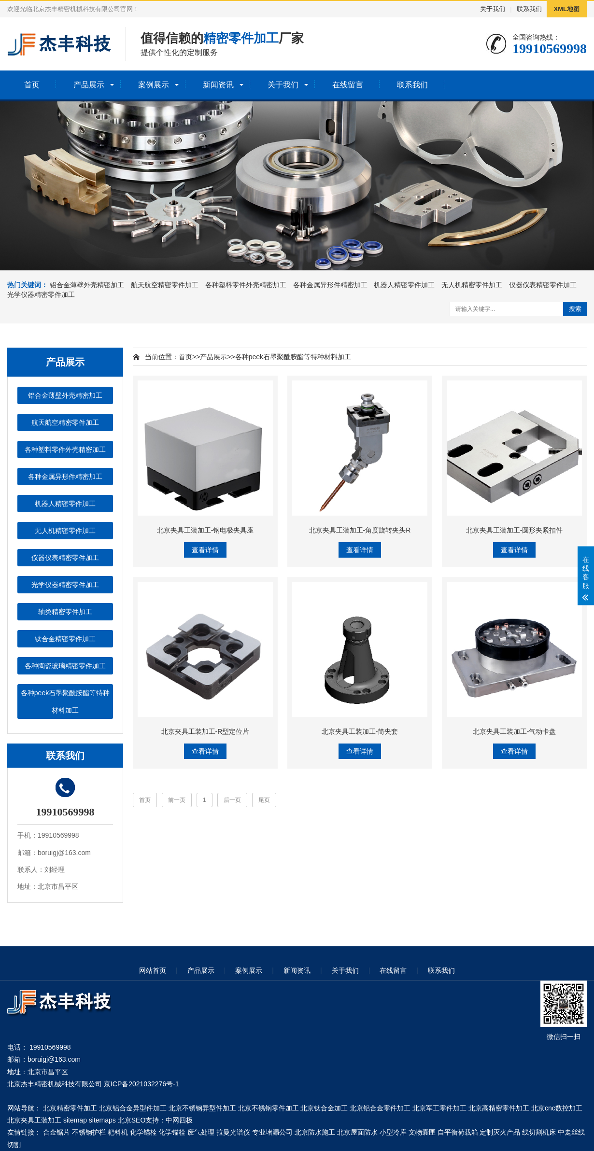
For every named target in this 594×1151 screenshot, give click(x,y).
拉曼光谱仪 (233, 1132)
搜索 (575, 308)
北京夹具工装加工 (34, 1120)
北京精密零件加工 (70, 1108)
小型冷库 (393, 1132)
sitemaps (102, 1120)
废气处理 (200, 1132)
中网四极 (179, 1120)
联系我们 (529, 9)
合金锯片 (56, 1132)
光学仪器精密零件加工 (41, 294)
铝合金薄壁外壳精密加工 (87, 285)
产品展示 (88, 85)
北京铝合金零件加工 (380, 1108)
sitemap (75, 1120)
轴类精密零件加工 (65, 612)
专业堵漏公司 (272, 1132)
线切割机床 (539, 1132)
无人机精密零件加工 (471, 285)
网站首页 (152, 970)
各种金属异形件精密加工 (330, 285)
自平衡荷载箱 (458, 1132)
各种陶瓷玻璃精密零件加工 (65, 666)
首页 (32, 85)
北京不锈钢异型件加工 (202, 1108)
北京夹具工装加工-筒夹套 (360, 731)
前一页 (176, 800)
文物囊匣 (422, 1132)
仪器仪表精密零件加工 (543, 285)
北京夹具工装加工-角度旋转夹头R (360, 530)
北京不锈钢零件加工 (268, 1108)
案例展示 (153, 85)
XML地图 (567, 9)
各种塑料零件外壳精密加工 (245, 285)
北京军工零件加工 (439, 1108)
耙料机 (118, 1132)
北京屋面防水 (357, 1132)
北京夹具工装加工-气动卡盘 (514, 731)
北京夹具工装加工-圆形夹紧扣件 (514, 530)
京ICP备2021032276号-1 (141, 1084)
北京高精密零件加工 (498, 1108)
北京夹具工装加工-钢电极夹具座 (205, 530)
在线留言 (347, 85)
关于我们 (492, 9)
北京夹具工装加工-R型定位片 (205, 731)
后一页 (232, 800)
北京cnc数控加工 (556, 1108)
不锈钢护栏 (89, 1132)
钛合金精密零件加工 (65, 639)
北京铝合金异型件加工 (133, 1108)
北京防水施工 (315, 1132)
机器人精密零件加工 (404, 285)
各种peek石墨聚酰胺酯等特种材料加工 (65, 701)
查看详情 (205, 550)
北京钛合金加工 (324, 1108)
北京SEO (132, 1120)
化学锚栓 (143, 1132)
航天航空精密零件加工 (164, 285)
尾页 (264, 800)
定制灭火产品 (500, 1132)
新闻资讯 (218, 85)
